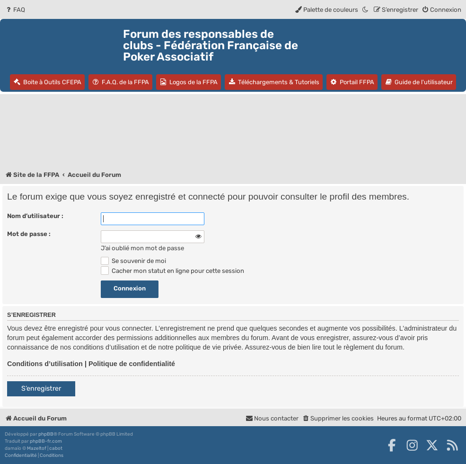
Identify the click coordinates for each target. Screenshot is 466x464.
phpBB (45, 434)
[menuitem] (15, 10)
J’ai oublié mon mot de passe (142, 248)
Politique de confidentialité (131, 364)
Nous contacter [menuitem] (272, 418)
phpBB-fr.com (46, 441)
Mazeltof (36, 448)
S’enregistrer (41, 389)
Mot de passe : (29, 233)
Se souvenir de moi (133, 260)
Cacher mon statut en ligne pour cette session (172, 270)
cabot (55, 448)
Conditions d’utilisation (45, 364)
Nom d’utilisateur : (35, 215)
